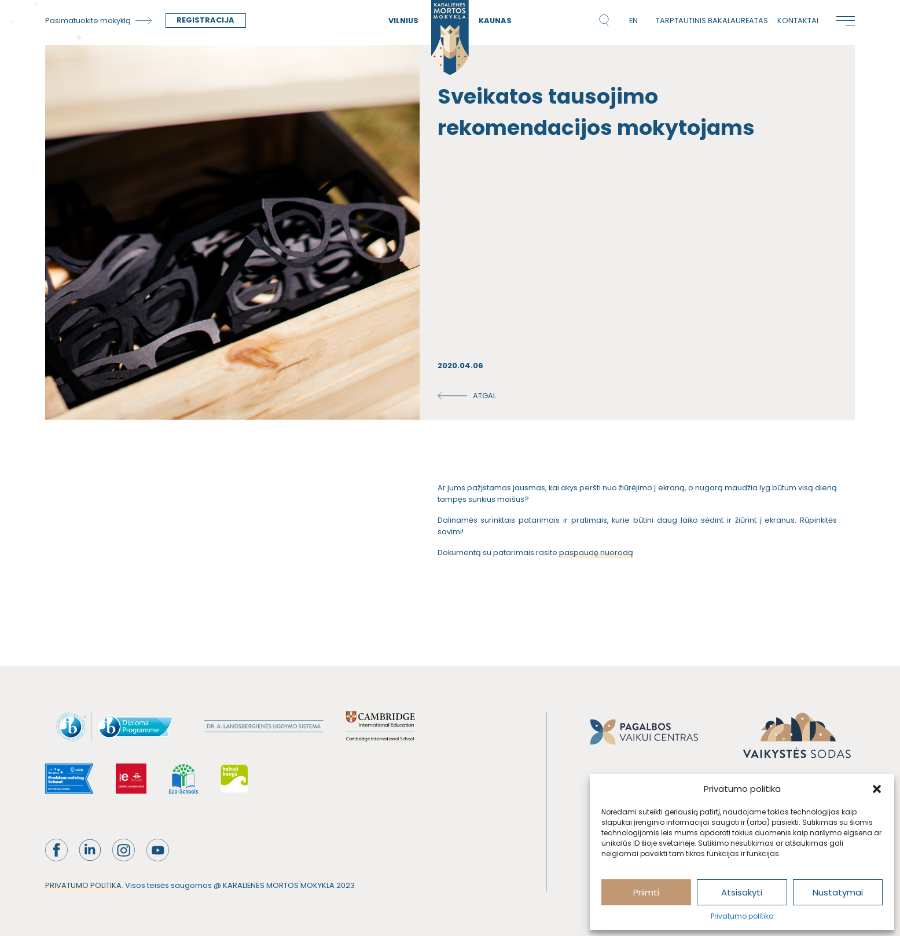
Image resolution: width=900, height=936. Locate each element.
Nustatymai (838, 892)
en (633, 20)
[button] (877, 789)
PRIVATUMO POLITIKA (83, 885)
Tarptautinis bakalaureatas (712, 20)
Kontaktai (797, 20)
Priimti (646, 892)
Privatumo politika (742, 916)
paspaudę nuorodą (596, 552)
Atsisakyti (741, 892)
